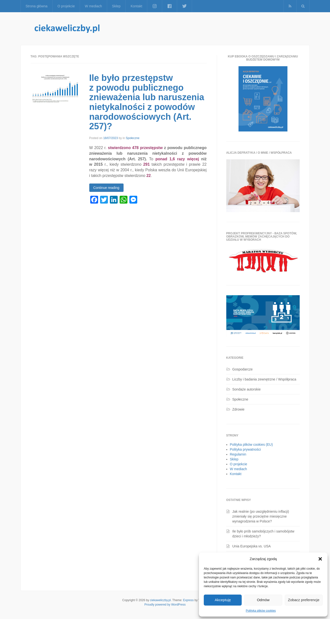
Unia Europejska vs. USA (251, 546)
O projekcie (66, 6)
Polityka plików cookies (261, 610)
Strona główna (37, 6)
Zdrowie (238, 409)
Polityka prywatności (245, 449)
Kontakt (136, 6)
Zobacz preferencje (303, 600)
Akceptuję (223, 600)
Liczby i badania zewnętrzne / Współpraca (264, 379)
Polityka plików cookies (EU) (251, 444)
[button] (320, 558)
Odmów (263, 600)
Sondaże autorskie (246, 389)
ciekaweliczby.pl (160, 600)
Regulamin (238, 454)
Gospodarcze (242, 369)
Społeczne (132, 138)
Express (188, 600)
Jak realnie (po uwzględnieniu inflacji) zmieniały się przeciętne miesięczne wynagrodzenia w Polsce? (260, 516)
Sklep (116, 6)
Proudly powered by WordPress (165, 604)
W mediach (93, 6)
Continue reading (106, 188)
